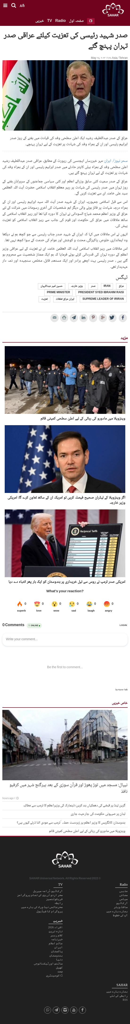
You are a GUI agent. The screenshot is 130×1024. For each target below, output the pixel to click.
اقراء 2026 (55, 927)
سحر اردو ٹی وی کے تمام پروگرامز (40, 895)
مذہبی (123, 891)
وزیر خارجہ (77, 286)
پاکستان (57, 951)
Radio (60, 21)
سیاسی (123, 899)
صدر (93, 286)
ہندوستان (56, 955)
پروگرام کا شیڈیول (50, 911)
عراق (121, 286)
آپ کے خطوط (120, 915)
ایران (58, 947)
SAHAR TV (65, 861)
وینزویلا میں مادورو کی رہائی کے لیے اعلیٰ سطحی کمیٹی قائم (83, 418)
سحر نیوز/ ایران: (115, 161)
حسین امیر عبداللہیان (52, 286)
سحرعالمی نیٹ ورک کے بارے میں (42, 907)
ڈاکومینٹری (54, 975)
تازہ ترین (56, 931)
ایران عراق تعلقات (65, 299)
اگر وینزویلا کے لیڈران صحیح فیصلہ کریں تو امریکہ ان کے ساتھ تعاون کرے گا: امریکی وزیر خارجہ (66, 500)
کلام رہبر (56, 935)
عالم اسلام (56, 943)
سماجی (123, 895)
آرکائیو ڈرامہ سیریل (48, 891)
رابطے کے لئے (119, 995)
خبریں (39, 21)
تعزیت (44, 299)
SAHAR (115, 10)
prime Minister (58, 292)
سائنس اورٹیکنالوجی (48, 963)
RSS (125, 999)
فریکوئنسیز (54, 899)
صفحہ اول (76, 21)
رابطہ (58, 903)
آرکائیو (122, 903)
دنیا (59, 959)
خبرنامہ (57, 939)
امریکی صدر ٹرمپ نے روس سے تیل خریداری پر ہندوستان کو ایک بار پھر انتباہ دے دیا (66, 582)
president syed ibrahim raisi (101, 292)
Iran (107, 286)
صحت (60, 971)
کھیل (59, 967)
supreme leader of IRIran (103, 299)
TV (49, 21)
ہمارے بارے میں (117, 911)
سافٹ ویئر (121, 907)
